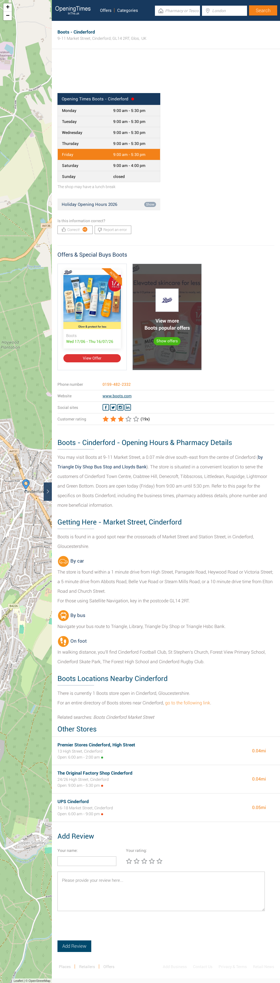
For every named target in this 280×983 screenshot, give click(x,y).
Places (65, 966)
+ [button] (8, 7)
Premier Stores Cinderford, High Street (96, 745)
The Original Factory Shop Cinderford (94, 773)
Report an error (112, 230)
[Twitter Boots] (113, 407)
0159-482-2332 (117, 384)
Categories (127, 10)
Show (150, 204)
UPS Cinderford (73, 801)
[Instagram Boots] (120, 407)
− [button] (8, 16)
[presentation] (100, 929)
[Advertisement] (165, 74)
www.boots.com (117, 396)
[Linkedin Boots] (128, 407)
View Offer (92, 358)
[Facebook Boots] (106, 407)
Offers (106, 10)
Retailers (87, 966)
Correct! (74, 229)
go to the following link (187, 703)
